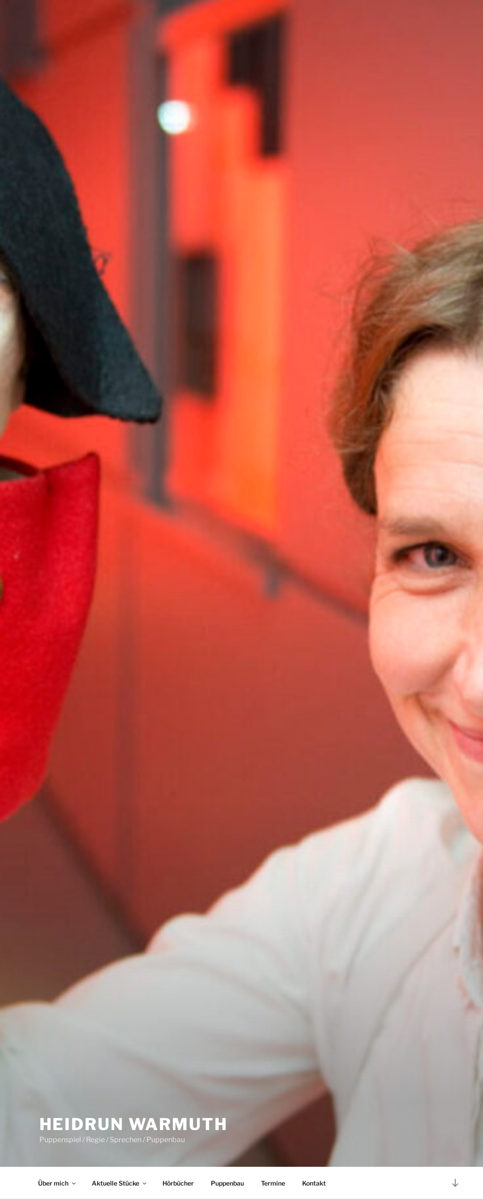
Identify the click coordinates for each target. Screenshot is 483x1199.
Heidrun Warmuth (133, 1124)
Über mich (57, 1183)
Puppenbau (227, 1183)
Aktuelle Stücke (120, 1183)
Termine (273, 1183)
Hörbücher (178, 1183)
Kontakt (314, 1183)
